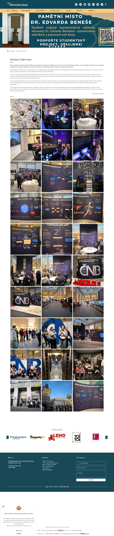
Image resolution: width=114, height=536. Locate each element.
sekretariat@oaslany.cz (52, 463)
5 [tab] (61, 46)
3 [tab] (55, 46)
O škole (69, 10)
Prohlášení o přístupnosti (51, 527)
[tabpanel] (57, 29)
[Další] (106, 437)
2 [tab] (52, 46)
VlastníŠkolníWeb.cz (48, 533)
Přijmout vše (19, 530)
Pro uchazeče (27, 10)
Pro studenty (41, 10)
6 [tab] (64, 46)
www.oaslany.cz (49, 466)
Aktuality (14, 10)
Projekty (80, 10)
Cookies (67, 527)
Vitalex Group (67, 530)
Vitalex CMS (76, 533)
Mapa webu (61, 527)
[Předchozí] (7, 437)
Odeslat (90, 480)
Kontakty (92, 10)
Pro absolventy (56, 10)
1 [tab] (49, 46)
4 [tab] (58, 46)
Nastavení (19, 533)
